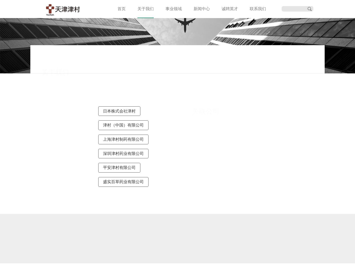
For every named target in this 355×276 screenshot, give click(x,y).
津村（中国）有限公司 (123, 125)
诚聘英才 (230, 9)
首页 (122, 9)
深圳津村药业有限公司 (123, 153)
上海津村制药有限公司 (123, 139)
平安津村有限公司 (119, 167)
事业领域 (174, 9)
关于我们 (145, 9)
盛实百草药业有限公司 (123, 182)
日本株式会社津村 (119, 111)
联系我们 (258, 9)
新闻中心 (202, 9)
